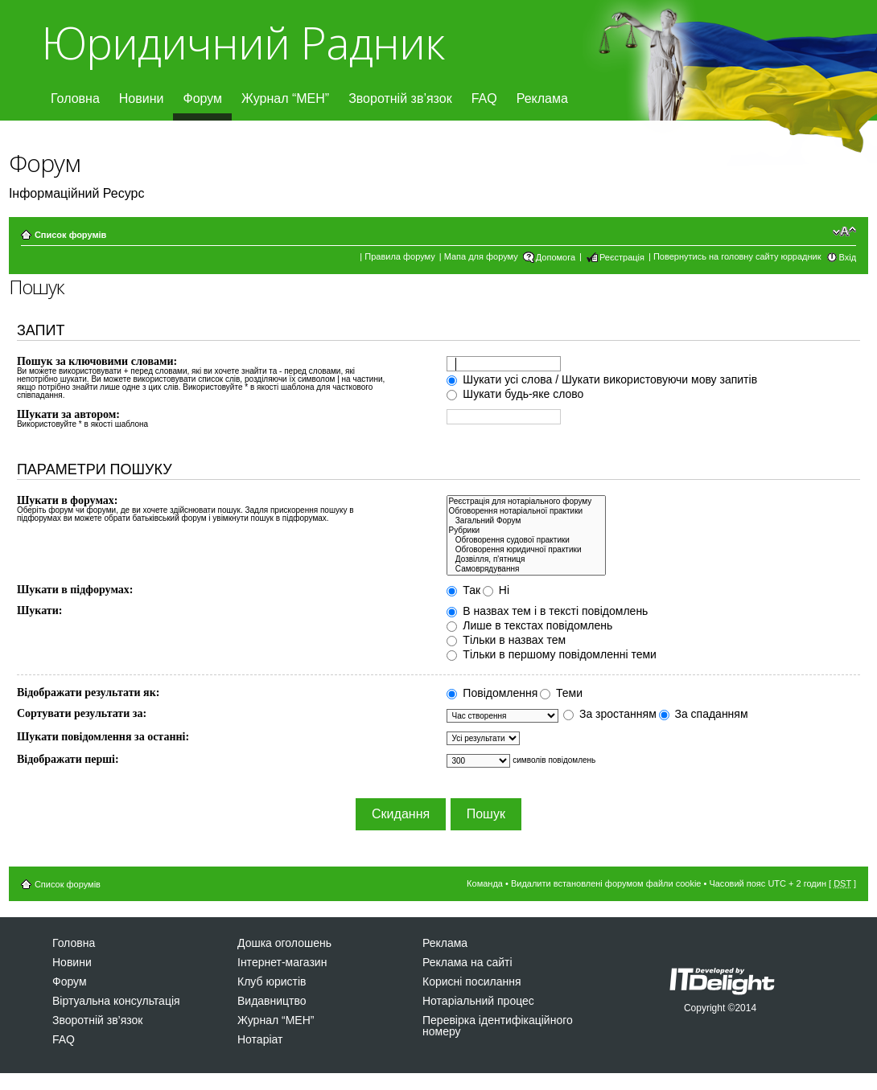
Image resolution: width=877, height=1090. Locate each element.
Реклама (542, 98)
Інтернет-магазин (282, 962)
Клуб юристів (271, 981)
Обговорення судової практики (525, 540)
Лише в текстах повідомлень (529, 625)
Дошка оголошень (284, 942)
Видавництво (272, 1000)
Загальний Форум (525, 521)
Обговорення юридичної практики (525, 550)
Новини (141, 98)
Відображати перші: (68, 759)
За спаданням (703, 713)
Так (463, 590)
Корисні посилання (471, 981)
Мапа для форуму (481, 256)
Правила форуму (399, 256)
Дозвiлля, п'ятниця (525, 559)
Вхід (848, 257)
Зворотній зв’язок (400, 98)
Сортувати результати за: (81, 713)
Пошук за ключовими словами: (97, 361)
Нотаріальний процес (478, 1000)
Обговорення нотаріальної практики (525, 511)
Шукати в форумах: (67, 500)
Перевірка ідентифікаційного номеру (497, 1026)
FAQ (484, 98)
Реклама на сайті (467, 962)
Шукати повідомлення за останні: (103, 737)
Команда (485, 883)
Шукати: (39, 610)
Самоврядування (525, 569)
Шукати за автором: (68, 414)
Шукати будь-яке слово (515, 393)
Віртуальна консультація (116, 1000)
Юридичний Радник (242, 42)
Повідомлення (492, 692)
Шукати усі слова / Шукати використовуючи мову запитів (602, 379)
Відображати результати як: (88, 692)
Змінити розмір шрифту (844, 231)
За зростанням (610, 713)
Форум (202, 98)
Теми (561, 692)
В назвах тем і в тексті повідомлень (547, 610)
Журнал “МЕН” (285, 98)
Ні (496, 590)
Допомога (555, 257)
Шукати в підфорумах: (75, 590)
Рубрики (525, 530)
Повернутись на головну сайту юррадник (737, 256)
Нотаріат (259, 1039)
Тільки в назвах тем (506, 639)
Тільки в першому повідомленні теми (551, 654)
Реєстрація (621, 257)
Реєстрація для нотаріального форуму (525, 501)
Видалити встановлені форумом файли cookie (606, 883)
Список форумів (70, 235)
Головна (75, 98)
